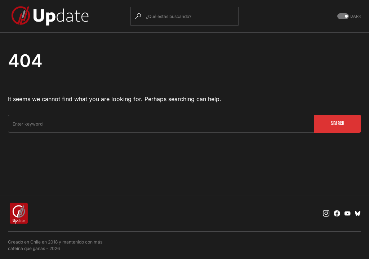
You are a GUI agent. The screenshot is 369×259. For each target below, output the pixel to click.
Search (337, 123)
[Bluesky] (358, 213)
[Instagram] (326, 213)
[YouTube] (347, 213)
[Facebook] (337, 213)
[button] (348, 16)
